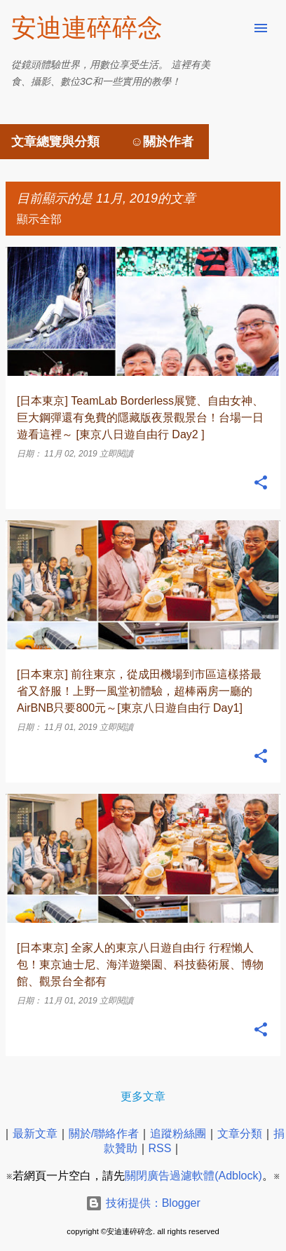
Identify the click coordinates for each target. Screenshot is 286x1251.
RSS (160, 1148)
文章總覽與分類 (55, 142)
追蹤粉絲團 (178, 1134)
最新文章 (35, 1134)
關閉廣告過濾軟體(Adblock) (193, 1176)
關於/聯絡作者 (104, 1134)
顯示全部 (39, 219)
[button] (260, 483)
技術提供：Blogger (143, 1203)
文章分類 (239, 1134)
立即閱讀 (116, 454)
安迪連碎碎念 (87, 27)
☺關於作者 (161, 142)
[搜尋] (232, 28)
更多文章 (143, 1096)
